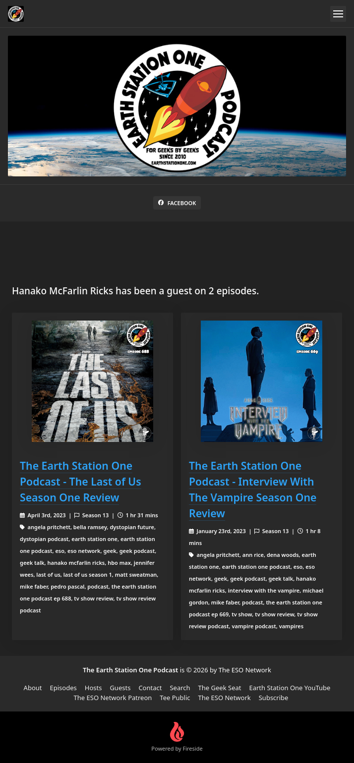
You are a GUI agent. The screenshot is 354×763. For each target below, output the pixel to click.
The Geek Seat (219, 687)
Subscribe (274, 697)
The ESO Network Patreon (113, 697)
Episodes (63, 687)
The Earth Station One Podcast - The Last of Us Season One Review (80, 481)
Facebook (177, 203)
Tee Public (175, 697)
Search (180, 687)
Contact (150, 687)
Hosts (93, 687)
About (33, 687)
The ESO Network (224, 697)
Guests (120, 687)
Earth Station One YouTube (289, 687)
